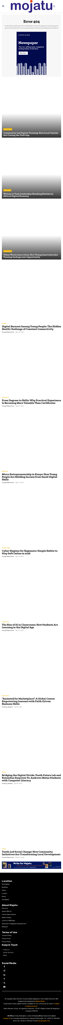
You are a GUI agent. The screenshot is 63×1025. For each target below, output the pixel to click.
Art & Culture (8, 129)
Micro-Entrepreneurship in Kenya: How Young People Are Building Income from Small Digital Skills (29, 477)
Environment (7, 251)
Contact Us (7, 1018)
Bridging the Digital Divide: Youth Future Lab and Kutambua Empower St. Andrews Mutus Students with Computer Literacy (31, 778)
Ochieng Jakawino (7, 707)
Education (5, 397)
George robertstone (8, 332)
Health (4, 323)
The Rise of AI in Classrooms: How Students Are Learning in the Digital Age (30, 626)
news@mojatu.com (43, 1021)
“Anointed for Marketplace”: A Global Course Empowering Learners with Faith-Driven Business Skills (28, 701)
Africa (4, 772)
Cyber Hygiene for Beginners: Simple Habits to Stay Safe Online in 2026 (29, 552)
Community (7, 190)
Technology (6, 548)
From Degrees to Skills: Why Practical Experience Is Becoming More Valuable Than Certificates (31, 401)
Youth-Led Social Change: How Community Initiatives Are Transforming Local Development (31, 853)
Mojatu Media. (40, 1001)
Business (5, 471)
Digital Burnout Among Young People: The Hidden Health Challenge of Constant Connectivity (31, 328)
